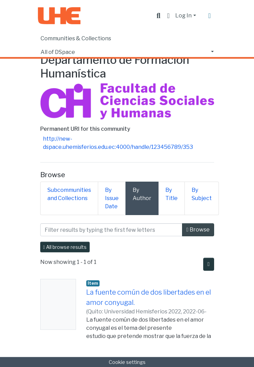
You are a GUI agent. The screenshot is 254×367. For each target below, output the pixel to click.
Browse (198, 229)
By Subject (202, 194)
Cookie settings (127, 362)
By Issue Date (112, 198)
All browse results (65, 247)
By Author (142, 194)
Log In (183, 15)
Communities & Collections (76, 38)
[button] (168, 16)
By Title (171, 194)
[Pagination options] (208, 264)
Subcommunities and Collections (69, 194)
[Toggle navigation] (209, 16)
